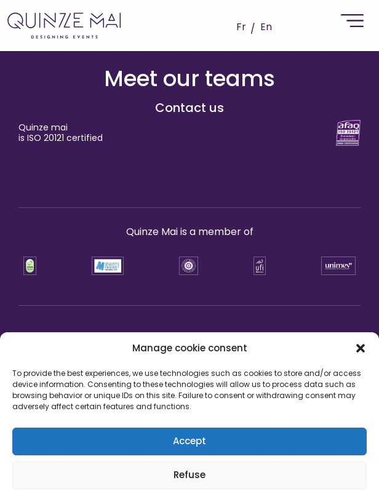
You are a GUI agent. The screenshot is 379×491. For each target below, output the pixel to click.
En (266, 27)
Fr (241, 27)
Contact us (189, 107)
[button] (360, 455)
